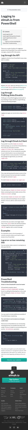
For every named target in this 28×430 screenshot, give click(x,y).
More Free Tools (19, 410)
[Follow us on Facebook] (14, 427)
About (12, 390)
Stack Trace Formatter (20, 405)
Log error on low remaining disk (12, 41)
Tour (2, 394)
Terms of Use (5, 422)
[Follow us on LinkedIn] (17, 427)
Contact (12, 392)
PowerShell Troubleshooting (10, 43)
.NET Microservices (6, 405)
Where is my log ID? (18, 89)
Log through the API (8, 34)
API (21, 396)
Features (3, 390)
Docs (11, 396)
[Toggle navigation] (25, 2)
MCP (21, 398)
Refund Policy (19, 422)
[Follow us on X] (10, 427)
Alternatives (23, 394)
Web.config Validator (20, 403)
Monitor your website (14, 360)
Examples (5, 39)
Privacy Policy (11, 422)
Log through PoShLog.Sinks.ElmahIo (11, 36)
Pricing (3, 392)
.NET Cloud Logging (6, 407)
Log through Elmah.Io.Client (9, 38)
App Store (3, 396)
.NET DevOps (4, 403)
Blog (11, 394)
